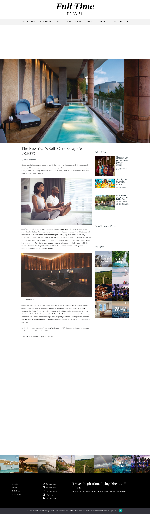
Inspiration (45, 22)
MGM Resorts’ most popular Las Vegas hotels (45, 235)
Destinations (28, 22)
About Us (15, 484)
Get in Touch (16, 491)
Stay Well (64, 229)
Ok (120, 511)
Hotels (59, 22)
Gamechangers (75, 22)
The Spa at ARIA (79, 308)
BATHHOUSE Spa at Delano (32, 319)
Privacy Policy (16, 494)
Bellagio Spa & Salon (60, 314)
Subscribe (15, 487)
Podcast (91, 22)
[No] (147, 511)
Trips (102, 22)
